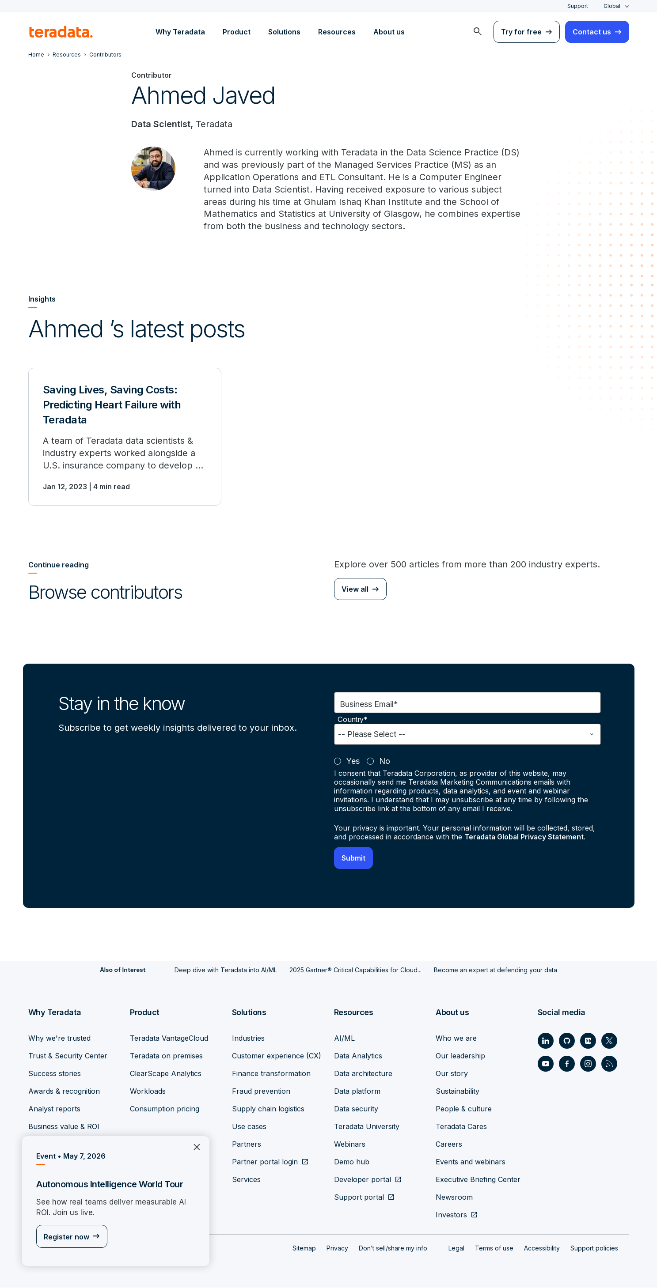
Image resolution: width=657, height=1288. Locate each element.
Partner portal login (265, 1162)
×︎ (193, 1146)
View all (355, 589)
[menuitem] (477, 31)
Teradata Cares (461, 1126)
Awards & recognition (64, 1091)
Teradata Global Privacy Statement (525, 838)
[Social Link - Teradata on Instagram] (588, 1064)
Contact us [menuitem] (592, 31)
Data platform (357, 1091)
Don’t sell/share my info (393, 1248)
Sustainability (457, 1091)
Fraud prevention (261, 1091)
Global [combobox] (612, 6)
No (384, 762)
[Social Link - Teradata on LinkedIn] (546, 1041)
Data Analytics (358, 1056)
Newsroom (454, 1197)
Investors (451, 1215)
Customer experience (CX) (276, 1056)
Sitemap (304, 1248)
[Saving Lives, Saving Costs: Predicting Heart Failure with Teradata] (124, 437)
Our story (452, 1073)
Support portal (359, 1197)
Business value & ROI (63, 1126)
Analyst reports (54, 1109)
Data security (356, 1109)
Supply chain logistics (268, 1109)
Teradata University (366, 1126)
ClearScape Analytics (165, 1073)
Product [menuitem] (237, 31)
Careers (449, 1144)
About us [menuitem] (389, 31)
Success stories (54, 1073)
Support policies (594, 1248)
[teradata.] (61, 32)
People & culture (464, 1109)
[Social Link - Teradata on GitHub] (567, 1041)
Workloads (148, 1091)
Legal (456, 1248)
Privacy (337, 1248)
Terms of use (494, 1248)
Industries (248, 1038)
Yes (353, 762)
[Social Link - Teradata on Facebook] (567, 1064)
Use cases (249, 1126)
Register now (66, 1237)
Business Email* (369, 705)
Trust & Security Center (67, 1056)
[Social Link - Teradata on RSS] (609, 1064)
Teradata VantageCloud (169, 1038)
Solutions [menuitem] (284, 31)
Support (577, 6)
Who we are (456, 1038)
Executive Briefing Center (478, 1179)
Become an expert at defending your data (495, 970)
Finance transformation (271, 1073)
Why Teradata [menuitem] (180, 31)
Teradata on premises (166, 1056)
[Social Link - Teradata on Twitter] (609, 1041)
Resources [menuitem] (337, 31)
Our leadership (460, 1056)
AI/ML (344, 1038)
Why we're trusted (59, 1038)
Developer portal (362, 1179)
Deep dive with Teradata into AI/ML (226, 970)
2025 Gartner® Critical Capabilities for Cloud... (355, 970)
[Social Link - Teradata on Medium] (588, 1041)
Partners (246, 1144)
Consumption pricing (164, 1109)
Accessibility (542, 1248)
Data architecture (363, 1073)
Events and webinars (470, 1162)
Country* (353, 721)
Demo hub (351, 1162)
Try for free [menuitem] (521, 31)
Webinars (349, 1144)
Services (246, 1179)
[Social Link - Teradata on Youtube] (546, 1064)
